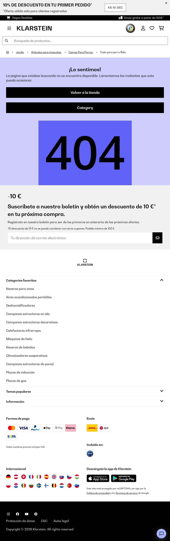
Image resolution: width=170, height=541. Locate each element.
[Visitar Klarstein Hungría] (77, 477)
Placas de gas (16, 381)
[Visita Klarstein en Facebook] (17, 514)
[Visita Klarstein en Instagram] (8, 514)
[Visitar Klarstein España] (46, 477)
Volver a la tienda (85, 92)
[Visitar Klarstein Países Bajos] (61, 485)
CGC (44, 521)
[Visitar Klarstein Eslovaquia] (61, 477)
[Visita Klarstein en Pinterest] (36, 514)
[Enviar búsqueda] (6, 40)
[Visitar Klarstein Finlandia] (46, 485)
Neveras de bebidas (20, 347)
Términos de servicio (127, 493)
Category (85, 108)
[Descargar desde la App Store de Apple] (98, 478)
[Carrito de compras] (161, 28)
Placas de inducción (20, 372)
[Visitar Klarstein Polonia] (8, 485)
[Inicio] (11, 52)
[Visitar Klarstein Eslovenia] (77, 485)
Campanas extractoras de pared (30, 364)
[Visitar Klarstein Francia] (31, 477)
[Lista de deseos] (152, 28)
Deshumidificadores (20, 305)
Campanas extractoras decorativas (32, 322)
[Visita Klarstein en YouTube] (26, 514)
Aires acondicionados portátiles (29, 297)
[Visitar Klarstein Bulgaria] (31, 485)
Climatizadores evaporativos (26, 356)
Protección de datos (20, 521)
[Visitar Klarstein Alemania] (8, 477)
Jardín (20, 52)
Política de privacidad (98, 493)
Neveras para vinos (20, 289)
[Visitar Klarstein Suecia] (39, 485)
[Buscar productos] (85, 40)
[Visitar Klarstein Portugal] (69, 485)
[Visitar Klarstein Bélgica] (54, 485)
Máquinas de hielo (19, 339)
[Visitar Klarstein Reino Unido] (54, 477)
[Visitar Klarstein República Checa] (69, 477)
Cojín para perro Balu (113, 52)
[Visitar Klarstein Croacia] (16, 485)
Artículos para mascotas (46, 52)
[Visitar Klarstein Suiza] (23, 477)
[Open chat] (161, 533)
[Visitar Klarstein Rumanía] (23, 485)
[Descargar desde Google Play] (123, 478)
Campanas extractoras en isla (28, 314)
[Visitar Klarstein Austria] (16, 477)
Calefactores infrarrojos (23, 330)
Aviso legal (61, 521)
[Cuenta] (143, 28)
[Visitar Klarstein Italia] (39, 477)
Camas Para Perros (81, 52)
